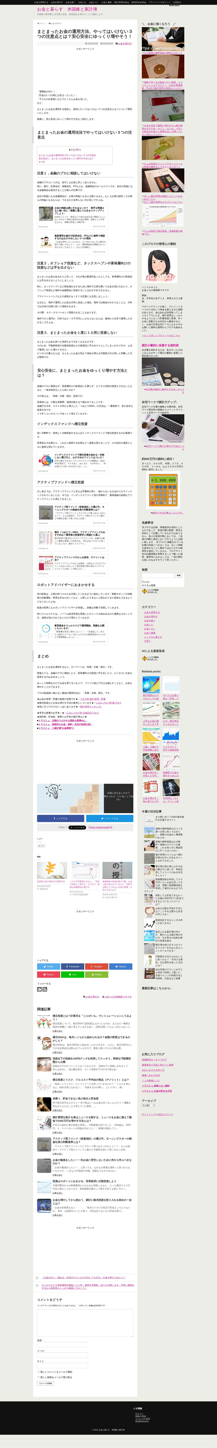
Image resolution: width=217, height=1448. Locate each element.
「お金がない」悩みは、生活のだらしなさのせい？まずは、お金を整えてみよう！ (80, 1278)
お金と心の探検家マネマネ (118, 997)
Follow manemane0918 (100, 827)
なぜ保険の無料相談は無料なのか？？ (163, 53)
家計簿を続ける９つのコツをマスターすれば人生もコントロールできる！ (169, 948)
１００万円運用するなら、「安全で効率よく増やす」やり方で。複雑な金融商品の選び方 (85, 884)
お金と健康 (107, 2)
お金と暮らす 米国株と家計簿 (67, 9)
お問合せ (177, 2)
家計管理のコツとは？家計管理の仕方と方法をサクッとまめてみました (169, 857)
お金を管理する (41, 2)
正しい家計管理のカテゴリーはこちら (163, 202)
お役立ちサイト (164, 1114)
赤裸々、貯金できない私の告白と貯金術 (76, 1098)
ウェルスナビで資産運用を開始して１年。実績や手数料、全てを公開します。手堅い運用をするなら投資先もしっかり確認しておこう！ (85, 1286)
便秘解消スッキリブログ (154, 1059)
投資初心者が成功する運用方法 (51, 881)
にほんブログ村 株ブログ (108, 703)
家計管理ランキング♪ (91, 706)
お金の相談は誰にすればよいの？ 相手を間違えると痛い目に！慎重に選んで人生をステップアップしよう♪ (79, 210)
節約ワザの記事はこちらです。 (168, 513)
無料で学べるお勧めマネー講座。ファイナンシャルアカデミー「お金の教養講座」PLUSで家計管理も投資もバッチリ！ (163, 85)
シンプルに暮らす (153, 637)
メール (41, 1351)
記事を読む (58, 1031)
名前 (40, 1340)
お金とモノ (94, 2)
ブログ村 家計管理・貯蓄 (93, 699)
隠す (78, 150)
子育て (147, 641)
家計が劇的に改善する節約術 (160, 345)
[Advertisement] (85, 68)
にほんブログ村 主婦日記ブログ (83, 713)
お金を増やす (57, 2)
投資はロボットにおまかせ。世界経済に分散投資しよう (84, 1181)
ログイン (139, 1413)
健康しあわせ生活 (151, 1075)
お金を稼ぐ (70, 2)
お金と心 (82, 2)
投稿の (140, 1416)
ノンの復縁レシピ (151, 1080)
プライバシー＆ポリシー (160, 2)
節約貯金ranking (139, 2)
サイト (40, 1361)
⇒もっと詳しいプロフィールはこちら (161, 335)
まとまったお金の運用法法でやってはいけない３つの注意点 (67, 155)
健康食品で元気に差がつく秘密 (158, 1065)
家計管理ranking (121, 2)
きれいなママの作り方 (153, 1070)
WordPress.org (141, 1421)
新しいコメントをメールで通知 (56, 1372)
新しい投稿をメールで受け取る (56, 1377)
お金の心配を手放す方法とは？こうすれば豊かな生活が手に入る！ (169, 911)
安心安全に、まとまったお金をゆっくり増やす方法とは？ (66, 158)
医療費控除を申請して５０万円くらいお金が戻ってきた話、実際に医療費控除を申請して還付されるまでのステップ (163, 885)
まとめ (42, 162)
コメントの (142, 1418)
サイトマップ (148, 1114)
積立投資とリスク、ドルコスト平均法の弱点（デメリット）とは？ (91, 1079)
